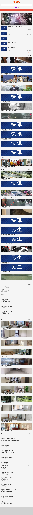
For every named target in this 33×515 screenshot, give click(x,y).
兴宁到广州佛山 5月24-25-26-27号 (5, 501)
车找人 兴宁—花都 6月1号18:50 (5, 474)
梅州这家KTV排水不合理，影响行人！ (6, 206)
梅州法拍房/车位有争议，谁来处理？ (6, 271)
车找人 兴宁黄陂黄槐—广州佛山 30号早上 (6, 484)
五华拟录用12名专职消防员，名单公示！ (6, 316)
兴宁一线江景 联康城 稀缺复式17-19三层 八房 (7, 365)
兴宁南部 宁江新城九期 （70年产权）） (6, 356)
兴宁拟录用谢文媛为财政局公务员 (5, 301)
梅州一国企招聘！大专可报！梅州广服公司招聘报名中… (8, 311)
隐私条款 (20, 509)
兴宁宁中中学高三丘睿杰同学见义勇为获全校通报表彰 (8, 166)
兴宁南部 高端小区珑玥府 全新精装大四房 (6, 402)
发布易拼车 (6, 465)
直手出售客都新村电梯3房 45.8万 (5, 445)
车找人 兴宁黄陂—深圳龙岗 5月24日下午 (6, 491)
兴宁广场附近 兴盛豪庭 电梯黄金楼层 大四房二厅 (7, 393)
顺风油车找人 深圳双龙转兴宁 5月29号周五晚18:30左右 (8, 489)
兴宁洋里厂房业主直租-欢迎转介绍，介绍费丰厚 (7, 452)
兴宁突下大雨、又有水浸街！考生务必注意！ (7, 129)
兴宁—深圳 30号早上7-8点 (4, 479)
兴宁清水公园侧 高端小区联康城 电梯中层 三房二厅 (8, 374)
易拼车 (2, 465)
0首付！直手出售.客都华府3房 (5, 462)
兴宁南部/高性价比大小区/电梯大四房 (6, 328)
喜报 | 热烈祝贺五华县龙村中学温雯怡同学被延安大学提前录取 (9, 82)
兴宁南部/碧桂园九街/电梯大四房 (5, 337)
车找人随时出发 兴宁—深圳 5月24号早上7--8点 (7, 496)
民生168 (2, 169)
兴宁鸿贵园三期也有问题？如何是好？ (6, 262)
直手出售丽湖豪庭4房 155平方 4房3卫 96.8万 (7, 455)
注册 (18, 7)
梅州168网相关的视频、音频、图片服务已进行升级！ (15, 26)
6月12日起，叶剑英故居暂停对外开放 (6, 73)
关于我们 (12, 509)
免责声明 (18, 509)
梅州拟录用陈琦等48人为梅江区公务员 (6, 313)
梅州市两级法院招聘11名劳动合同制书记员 (6, 306)
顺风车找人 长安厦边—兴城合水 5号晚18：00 (7, 472)
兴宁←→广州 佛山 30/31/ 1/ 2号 (5, 486)
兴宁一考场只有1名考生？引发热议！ (6, 138)
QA (1, 292)
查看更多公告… (30, 52)
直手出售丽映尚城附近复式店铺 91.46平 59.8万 (7, 457)
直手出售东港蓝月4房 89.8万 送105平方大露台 (7, 450)
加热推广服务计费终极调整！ (11, 47)
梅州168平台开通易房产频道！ (12, 42)
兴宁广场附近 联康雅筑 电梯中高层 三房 (6, 430)
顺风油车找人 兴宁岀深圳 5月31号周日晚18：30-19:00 (8, 477)
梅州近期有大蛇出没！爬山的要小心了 (6, 225)
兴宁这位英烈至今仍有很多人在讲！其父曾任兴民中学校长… (9, 110)
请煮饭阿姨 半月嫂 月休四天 (4, 299)
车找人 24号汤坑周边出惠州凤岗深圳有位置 (7, 503)
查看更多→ (30, 55)
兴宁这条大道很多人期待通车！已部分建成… (7, 243)
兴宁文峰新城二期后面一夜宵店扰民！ (6, 178)
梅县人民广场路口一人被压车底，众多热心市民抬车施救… (8, 197)
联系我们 (15, 509)
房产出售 (2, 319)
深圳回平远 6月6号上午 (4, 467)
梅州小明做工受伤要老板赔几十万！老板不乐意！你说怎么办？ (9, 234)
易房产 (2, 433)
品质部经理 (2, 289)
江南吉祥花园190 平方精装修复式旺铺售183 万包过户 (8, 438)
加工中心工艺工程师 (3, 286)
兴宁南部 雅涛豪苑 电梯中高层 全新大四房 (6, 421)
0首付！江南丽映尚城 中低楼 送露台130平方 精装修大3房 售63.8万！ (10, 440)
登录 (15, 7)
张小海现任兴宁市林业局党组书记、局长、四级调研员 (8, 157)
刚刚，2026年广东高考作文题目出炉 (6, 101)
